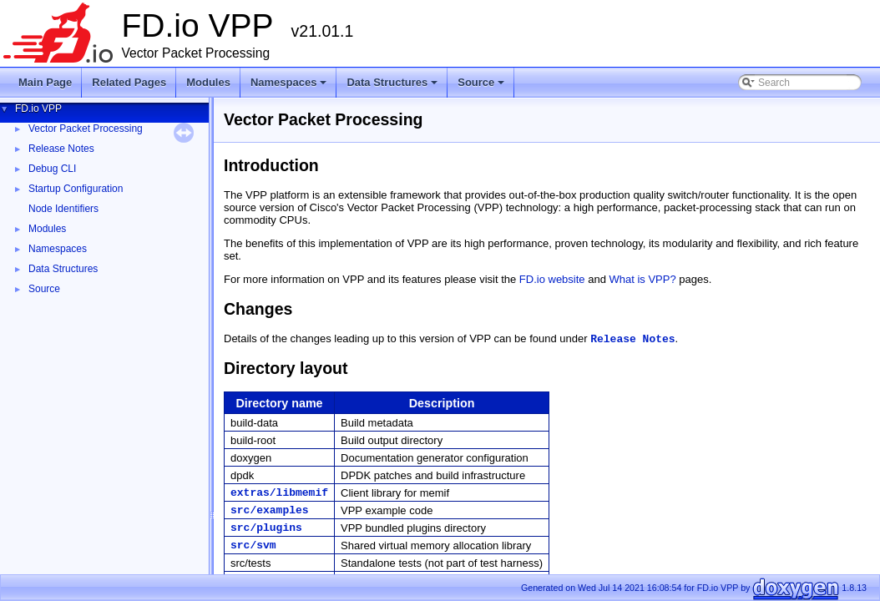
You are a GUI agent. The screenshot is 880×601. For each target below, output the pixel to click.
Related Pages (129, 82)
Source (482, 87)
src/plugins (266, 528)
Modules (208, 82)
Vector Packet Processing (85, 128)
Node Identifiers (63, 209)
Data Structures (393, 87)
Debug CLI (52, 168)
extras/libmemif (279, 493)
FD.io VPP (38, 108)
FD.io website (552, 279)
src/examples (269, 510)
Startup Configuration (75, 188)
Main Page (45, 82)
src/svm (253, 545)
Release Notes (61, 148)
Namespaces (290, 87)
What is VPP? (642, 279)
